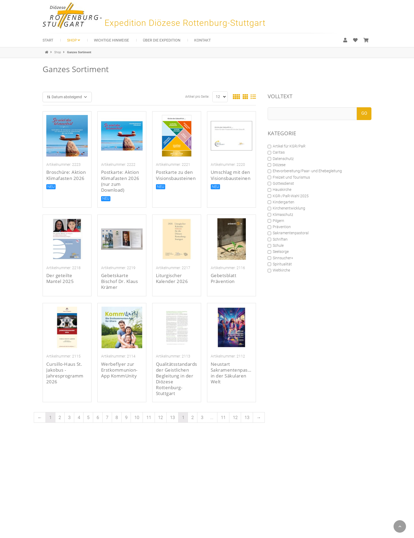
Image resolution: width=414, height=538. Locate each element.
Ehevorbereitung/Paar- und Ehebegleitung (305, 171)
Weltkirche (279, 270)
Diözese (276, 165)
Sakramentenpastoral (288, 233)
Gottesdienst (281, 183)
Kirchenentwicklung (286, 208)
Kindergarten (281, 202)
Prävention (279, 227)
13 (172, 417)
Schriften (278, 239)
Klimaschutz (280, 214)
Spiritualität (280, 264)
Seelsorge (278, 251)
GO (364, 113)
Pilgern (276, 221)
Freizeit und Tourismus (289, 177)
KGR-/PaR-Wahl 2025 (288, 196)
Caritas (276, 152)
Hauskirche (279, 189)
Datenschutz (281, 159)
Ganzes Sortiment (79, 52)
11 (148, 417)
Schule (276, 245)
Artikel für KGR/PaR (286, 146)
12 (160, 417)
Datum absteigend (67, 97)
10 (136, 417)
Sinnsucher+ (280, 258)
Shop (58, 52)
